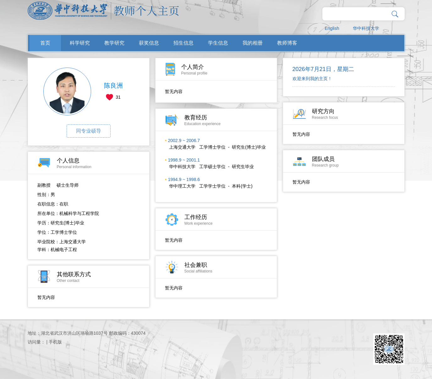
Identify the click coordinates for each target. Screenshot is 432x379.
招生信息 (183, 43)
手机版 (55, 341)
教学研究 (114, 43)
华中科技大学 (366, 28)
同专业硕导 (88, 131)
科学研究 (80, 43)
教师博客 (287, 43)
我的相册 (253, 43)
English (332, 28)
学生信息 (218, 43)
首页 (45, 43)
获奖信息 (149, 43)
